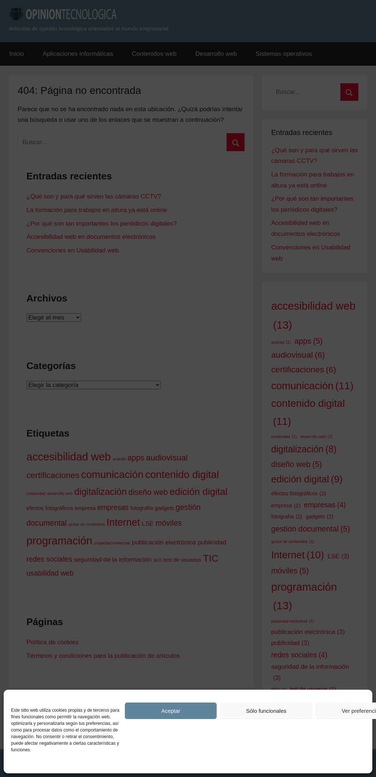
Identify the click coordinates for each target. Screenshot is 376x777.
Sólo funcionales (266, 711)
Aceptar (170, 711)
